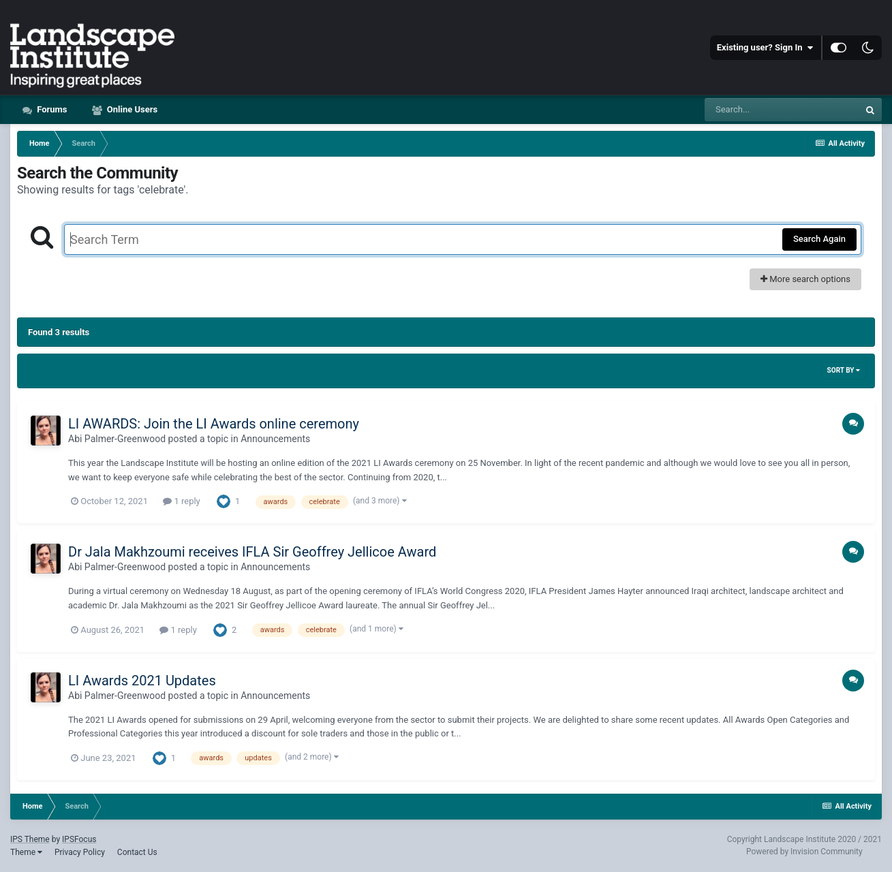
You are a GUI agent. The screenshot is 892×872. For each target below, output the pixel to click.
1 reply (181, 501)
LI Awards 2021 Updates (142, 680)
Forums (51, 109)
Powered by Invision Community (804, 851)
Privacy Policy (80, 852)
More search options (805, 279)
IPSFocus (79, 839)
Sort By (843, 370)
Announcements (275, 438)
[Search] (782, 109)
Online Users (131, 109)
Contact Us (137, 852)
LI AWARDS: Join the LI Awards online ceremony (213, 424)
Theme (26, 852)
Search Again (819, 239)
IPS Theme (30, 839)
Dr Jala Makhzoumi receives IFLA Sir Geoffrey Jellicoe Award (252, 552)
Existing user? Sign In (765, 47)
